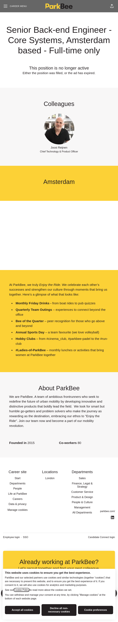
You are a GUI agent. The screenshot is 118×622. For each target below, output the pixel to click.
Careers (18, 499)
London (50, 478)
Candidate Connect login (101, 537)
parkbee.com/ (107, 511)
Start (18, 478)
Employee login (11, 537)
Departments (17, 483)
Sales (82, 478)
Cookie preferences (95, 610)
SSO (25, 537)
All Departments (82, 512)
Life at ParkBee (17, 493)
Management (82, 507)
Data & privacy (18, 504)
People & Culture (82, 502)
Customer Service (82, 491)
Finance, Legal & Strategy (82, 485)
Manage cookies (18, 509)
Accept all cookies (22, 610)
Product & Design (82, 497)
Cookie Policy (21, 590)
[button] (112, 6)
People (17, 488)
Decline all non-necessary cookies (59, 610)
